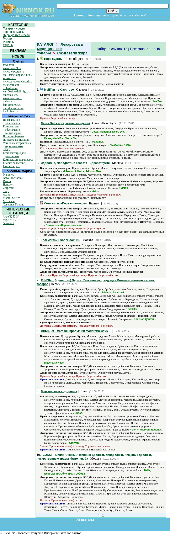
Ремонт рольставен (14, 163)
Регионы (8, 41)
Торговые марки (14, 31)
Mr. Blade (9, 201)
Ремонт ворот (11, 166)
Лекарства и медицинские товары (60, 48)
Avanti (7, 194)
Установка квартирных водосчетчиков (17, 144)
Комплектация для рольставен (14, 154)
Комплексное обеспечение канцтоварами (12, 130)
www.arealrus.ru (12, 98)
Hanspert (8, 184)
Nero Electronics (12, 178)
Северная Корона (13, 204)
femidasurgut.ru (12, 104)
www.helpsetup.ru (13, 71)
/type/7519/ (9, 219)
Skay (6, 191)
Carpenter (8, 187)
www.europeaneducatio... (17, 81)
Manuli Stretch (11, 197)
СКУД (6, 149)
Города (7, 38)
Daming (7, 181)
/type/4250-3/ (10, 216)
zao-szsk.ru (9, 78)
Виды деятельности (16, 35)
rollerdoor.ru (10, 88)
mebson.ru (9, 101)
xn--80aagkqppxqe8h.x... (17, 74)
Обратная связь (85, 519)
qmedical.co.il (11, 94)
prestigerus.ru (11, 84)
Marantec (8, 174)
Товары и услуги (14, 28)
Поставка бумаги (13, 136)
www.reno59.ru (12, 68)
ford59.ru (8, 64)
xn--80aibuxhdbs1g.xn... (17, 91)
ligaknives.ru (10, 111)
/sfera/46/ (8, 223)
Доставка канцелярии (16, 139)
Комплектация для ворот (18, 159)
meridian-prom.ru (13, 108)
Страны (8, 45)
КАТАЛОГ (45, 44)
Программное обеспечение (12, 121)
